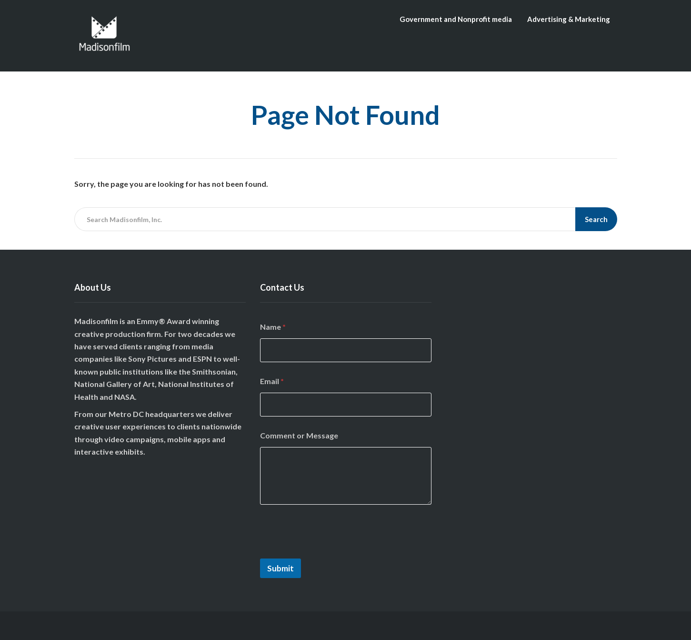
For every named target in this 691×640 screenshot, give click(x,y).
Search (596, 219)
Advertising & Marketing (568, 19)
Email (272, 381)
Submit (280, 568)
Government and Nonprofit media (456, 19)
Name (273, 326)
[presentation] (332, 552)
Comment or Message (299, 435)
